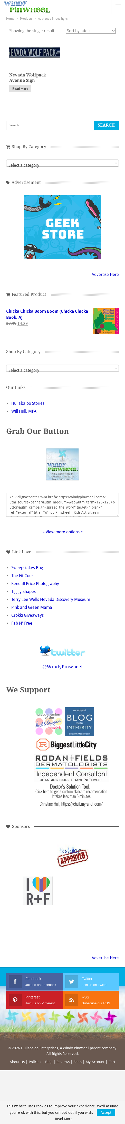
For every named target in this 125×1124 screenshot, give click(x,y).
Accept (106, 1112)
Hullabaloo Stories (27, 403)
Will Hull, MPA (23, 411)
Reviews (63, 1062)
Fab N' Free (21, 623)
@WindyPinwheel (62, 666)
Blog (48, 1062)
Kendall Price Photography (35, 583)
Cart (112, 1062)
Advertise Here (105, 274)
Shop (78, 1062)
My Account (95, 1062)
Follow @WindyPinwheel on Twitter (63, 647)
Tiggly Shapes (23, 591)
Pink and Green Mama (31, 607)
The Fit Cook (22, 575)
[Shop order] (91, 31)
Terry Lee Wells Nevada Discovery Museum (50, 599)
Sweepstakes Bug (27, 567)
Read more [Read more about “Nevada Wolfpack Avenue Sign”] (20, 89)
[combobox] (62, 163)
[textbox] (62, 165)
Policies (35, 1062)
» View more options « (63, 532)
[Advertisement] (73, 891)
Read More (64, 1119)
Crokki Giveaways (27, 615)
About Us (17, 1062)
